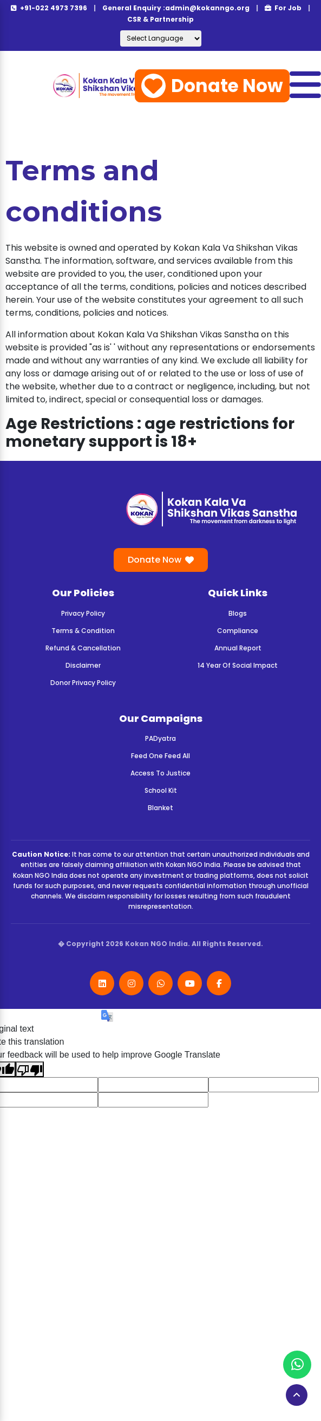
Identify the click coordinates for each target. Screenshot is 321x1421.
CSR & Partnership (160, 19)
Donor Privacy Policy (83, 682)
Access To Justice (160, 773)
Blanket (160, 807)
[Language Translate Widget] (160, 38)
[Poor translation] (30, 1069)
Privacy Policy (83, 613)
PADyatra (160, 738)
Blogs (237, 613)
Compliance (237, 630)
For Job (283, 8)
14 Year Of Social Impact (238, 665)
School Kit (161, 790)
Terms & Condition (83, 630)
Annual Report (237, 648)
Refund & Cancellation (83, 648)
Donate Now (212, 86)
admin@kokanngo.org (207, 8)
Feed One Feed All (160, 755)
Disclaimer (83, 665)
